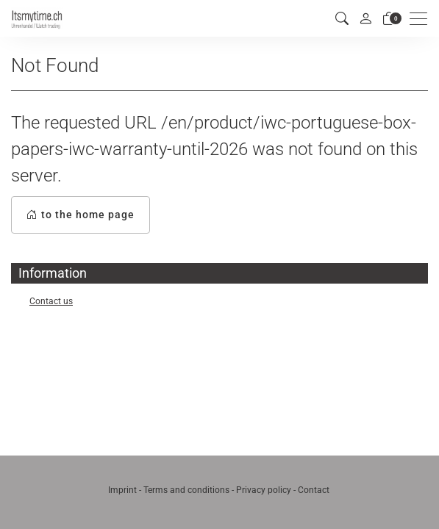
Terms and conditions (186, 490)
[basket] (389, 18)
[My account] (365, 18)
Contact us (51, 301)
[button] (342, 18)
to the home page (80, 215)
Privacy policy (263, 490)
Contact (313, 490)
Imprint (122, 490)
